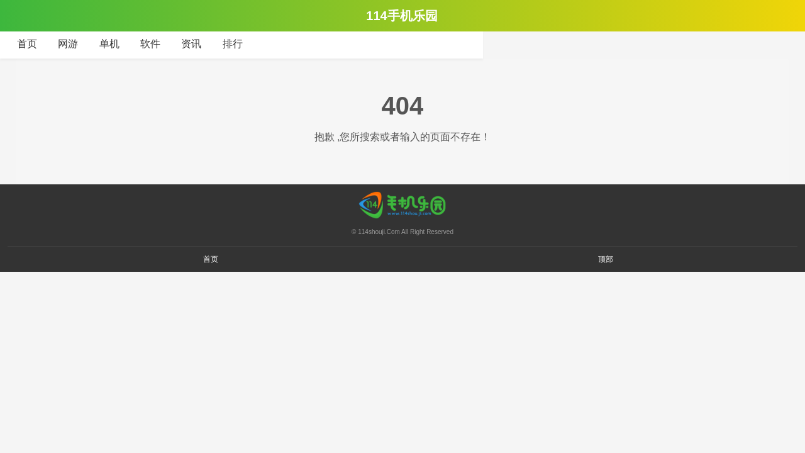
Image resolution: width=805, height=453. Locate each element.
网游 (68, 43)
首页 (27, 43)
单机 (109, 43)
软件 (150, 43)
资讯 (191, 43)
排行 (233, 43)
